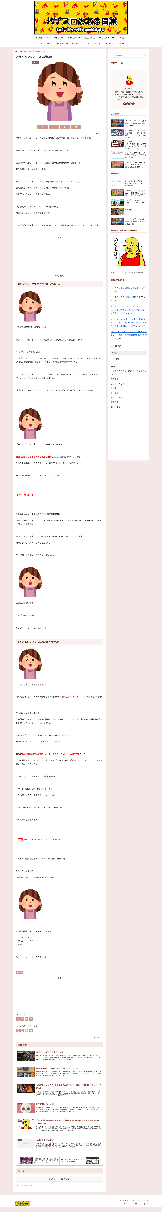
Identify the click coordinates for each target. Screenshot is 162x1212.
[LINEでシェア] (76, 127)
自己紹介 (118, 1205)
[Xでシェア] (42, 127)
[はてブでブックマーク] (65, 127)
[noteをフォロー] (22, 1030)
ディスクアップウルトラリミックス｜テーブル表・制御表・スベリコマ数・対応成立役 (128, 310)
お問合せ (144, 1205)
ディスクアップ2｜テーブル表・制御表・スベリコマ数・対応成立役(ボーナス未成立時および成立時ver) (129, 322)
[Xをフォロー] (18, 1030)
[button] (145, 55)
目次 (57, 275)
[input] (129, 55)
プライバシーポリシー (131, 1205)
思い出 (19, 973)
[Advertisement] (59, 255)
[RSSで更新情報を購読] (31, 1030)
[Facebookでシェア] (54, 127)
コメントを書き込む (59, 1184)
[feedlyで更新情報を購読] (26, 1030)
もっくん (129, 88)
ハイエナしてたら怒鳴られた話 (124, 287)
